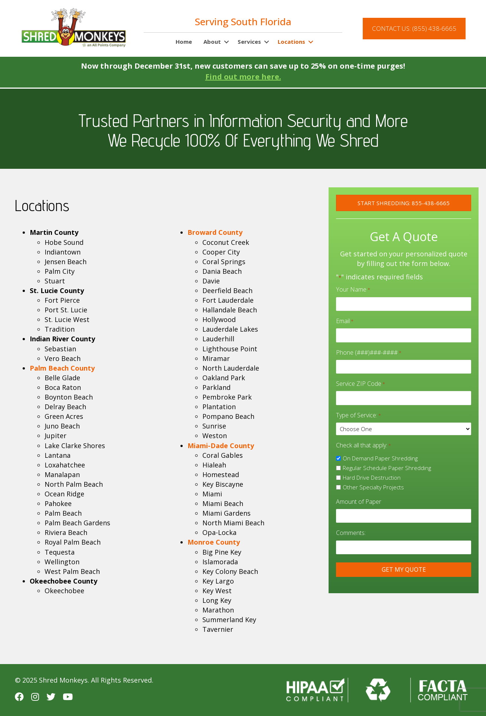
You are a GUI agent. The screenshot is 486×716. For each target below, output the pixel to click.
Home (184, 41)
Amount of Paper (358, 496)
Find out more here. (243, 77)
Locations (291, 41)
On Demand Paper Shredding (380, 452)
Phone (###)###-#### (368, 349)
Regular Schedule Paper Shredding (387, 462)
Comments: (351, 525)
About (212, 41)
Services (249, 41)
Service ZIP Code (360, 379)
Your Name (353, 289)
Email (344, 319)
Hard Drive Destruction (372, 471)
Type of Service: (358, 409)
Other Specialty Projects (373, 481)
